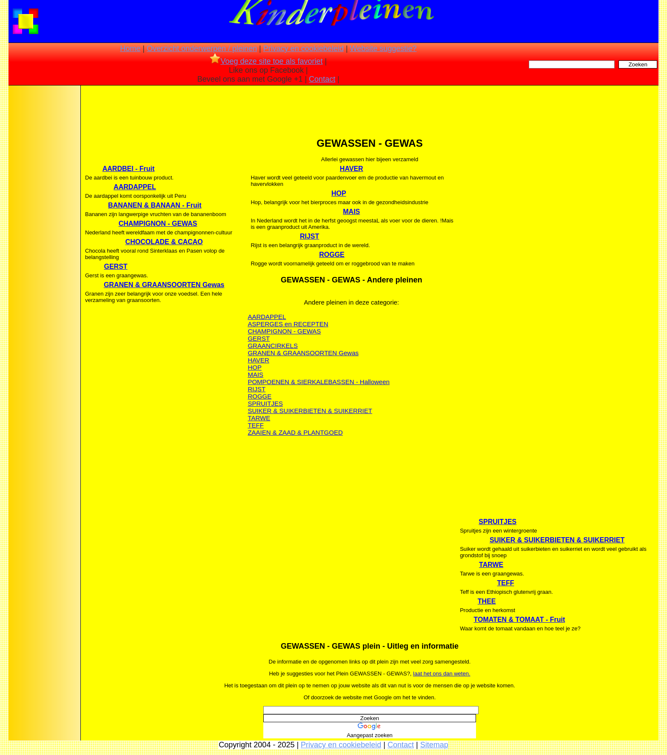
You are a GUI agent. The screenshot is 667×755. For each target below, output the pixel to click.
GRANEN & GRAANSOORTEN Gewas (164, 284)
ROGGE (332, 254)
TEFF (256, 425)
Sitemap (434, 745)
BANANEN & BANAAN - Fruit (155, 205)
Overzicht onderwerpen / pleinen (202, 48)
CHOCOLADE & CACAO (164, 241)
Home (130, 48)
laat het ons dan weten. (441, 673)
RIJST (309, 236)
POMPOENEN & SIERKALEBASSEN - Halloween (318, 381)
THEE (487, 601)
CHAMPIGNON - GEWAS (158, 223)
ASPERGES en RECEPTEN (288, 324)
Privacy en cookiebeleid (303, 48)
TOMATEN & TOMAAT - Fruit (519, 619)
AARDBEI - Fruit (129, 168)
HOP (338, 193)
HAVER (351, 168)
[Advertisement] (44, 221)
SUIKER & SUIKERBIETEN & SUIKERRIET (310, 410)
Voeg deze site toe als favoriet (266, 61)
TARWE (259, 418)
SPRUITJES (265, 403)
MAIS (351, 211)
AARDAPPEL (135, 187)
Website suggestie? (383, 48)
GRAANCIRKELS (273, 345)
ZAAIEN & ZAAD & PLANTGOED (295, 432)
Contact (322, 79)
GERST (116, 266)
